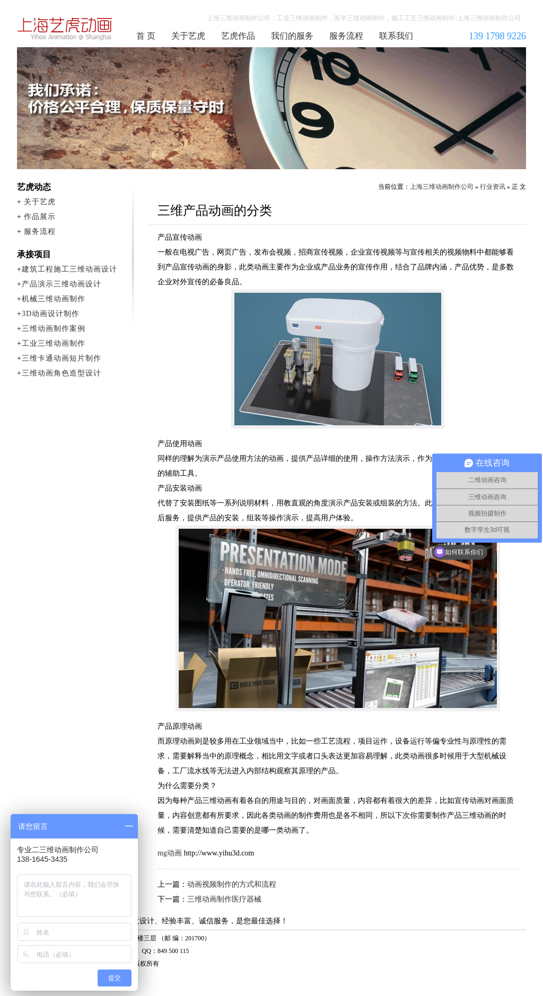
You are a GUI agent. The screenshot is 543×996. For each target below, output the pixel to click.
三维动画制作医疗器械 (224, 899)
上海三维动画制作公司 (65, 28)
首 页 (145, 35)
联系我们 (396, 35)
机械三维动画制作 (53, 299)
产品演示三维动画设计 (61, 284)
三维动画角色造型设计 (61, 373)
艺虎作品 (238, 35)
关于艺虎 (188, 35)
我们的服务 (292, 35)
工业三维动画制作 (53, 343)
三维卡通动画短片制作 (61, 358)
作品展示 (40, 217)
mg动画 (169, 853)
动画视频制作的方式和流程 (231, 884)
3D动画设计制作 (51, 314)
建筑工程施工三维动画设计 (69, 269)
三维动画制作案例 (53, 329)
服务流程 (346, 35)
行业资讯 (492, 186)
